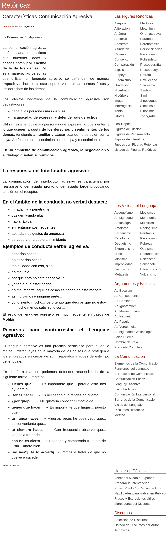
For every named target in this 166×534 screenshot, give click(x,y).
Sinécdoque (148, 100)
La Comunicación (129, 356)
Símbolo (146, 90)
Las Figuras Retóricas (133, 16)
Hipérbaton (122, 90)
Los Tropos (122, 124)
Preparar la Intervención (131, 483)
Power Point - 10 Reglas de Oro (137, 488)
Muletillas (147, 223)
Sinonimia (147, 111)
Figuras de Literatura (129, 139)
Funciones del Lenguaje (131, 368)
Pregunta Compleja (128, 347)
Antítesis (120, 39)
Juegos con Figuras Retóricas (136, 144)
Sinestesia (147, 106)
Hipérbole (121, 95)
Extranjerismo (124, 248)
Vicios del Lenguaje (128, 404)
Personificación (151, 49)
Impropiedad (123, 264)
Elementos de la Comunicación (136, 363)
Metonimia (147, 28)
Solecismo (147, 259)
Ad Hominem (123, 301)
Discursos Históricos (129, 410)
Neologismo (148, 228)
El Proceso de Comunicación (135, 374)
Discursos (123, 513)
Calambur (121, 54)
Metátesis (121, 274)
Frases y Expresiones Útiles (134, 498)
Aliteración (122, 28)
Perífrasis (147, 233)
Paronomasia (149, 44)
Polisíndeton (149, 59)
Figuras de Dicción (127, 129)
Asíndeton (121, 49)
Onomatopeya (150, 33)
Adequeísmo (123, 212)
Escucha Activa (125, 389)
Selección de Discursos (131, 520)
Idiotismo (120, 259)
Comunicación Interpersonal (134, 394)
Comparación (124, 64)
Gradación (122, 85)
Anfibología (122, 223)
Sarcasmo (147, 85)
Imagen (119, 100)
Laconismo (122, 269)
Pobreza (146, 243)
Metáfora (146, 23)
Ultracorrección (151, 269)
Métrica (119, 415)
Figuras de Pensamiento (132, 134)
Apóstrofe (121, 44)
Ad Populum (123, 321)
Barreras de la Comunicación (135, 399)
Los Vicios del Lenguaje (135, 205)
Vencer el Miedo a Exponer (134, 478)
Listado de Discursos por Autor (136, 525)
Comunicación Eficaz (129, 379)
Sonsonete (148, 264)
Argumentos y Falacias (134, 283)
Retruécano (148, 80)
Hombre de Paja (126, 342)
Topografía (148, 116)
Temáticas (121, 530)
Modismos (147, 212)
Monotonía (148, 217)
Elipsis (119, 69)
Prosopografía (150, 64)
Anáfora (120, 33)
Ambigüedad (123, 217)
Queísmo (146, 248)
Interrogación (123, 106)
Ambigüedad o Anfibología (133, 332)
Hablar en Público (130, 471)
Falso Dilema (123, 337)
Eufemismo (122, 80)
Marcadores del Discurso (132, 503)
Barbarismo (122, 233)
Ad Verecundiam (126, 326)
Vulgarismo (148, 274)
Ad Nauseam (123, 316)
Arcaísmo (121, 228)
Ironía (118, 111)
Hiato (118, 254)
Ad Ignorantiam (125, 306)
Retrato (145, 75)
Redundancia (149, 254)
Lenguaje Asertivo (127, 384)
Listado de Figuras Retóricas (135, 149)
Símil (143, 95)
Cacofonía (121, 238)
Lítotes (119, 116)
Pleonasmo (148, 54)
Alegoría (120, 23)
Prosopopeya (149, 69)
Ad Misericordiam (127, 311)
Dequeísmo (122, 243)
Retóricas (15, 5)
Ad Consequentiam (128, 296)
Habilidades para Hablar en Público (140, 493)
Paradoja (146, 39)
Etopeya (120, 75)
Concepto (121, 59)
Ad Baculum (123, 290)
